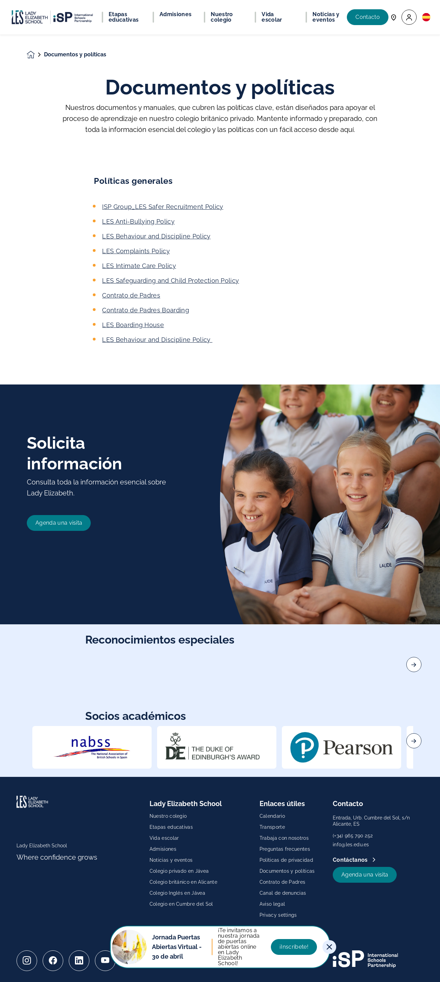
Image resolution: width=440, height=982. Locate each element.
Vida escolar (164, 838)
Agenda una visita (364, 874)
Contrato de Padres (131, 295)
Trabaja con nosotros (284, 838)
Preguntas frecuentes (285, 849)
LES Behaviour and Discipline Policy (156, 236)
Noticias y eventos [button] (325, 17)
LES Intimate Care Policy (139, 265)
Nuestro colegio (168, 816)
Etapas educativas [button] (124, 17)
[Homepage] (35, 55)
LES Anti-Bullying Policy (138, 221)
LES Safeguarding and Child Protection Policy (170, 280)
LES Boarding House (133, 324)
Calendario (272, 816)
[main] (220, 508)
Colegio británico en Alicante (183, 882)
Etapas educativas (171, 827)
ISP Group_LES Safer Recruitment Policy (162, 206)
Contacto (367, 17)
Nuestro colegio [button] (222, 17)
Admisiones (163, 849)
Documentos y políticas (287, 871)
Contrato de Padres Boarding (145, 310)
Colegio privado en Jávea (179, 871)
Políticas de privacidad (286, 860)
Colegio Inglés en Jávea (177, 893)
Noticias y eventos (171, 860)
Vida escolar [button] (272, 17)
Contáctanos (351, 860)
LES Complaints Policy (136, 251)
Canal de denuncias (283, 893)
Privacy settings (278, 915)
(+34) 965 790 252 (353, 835)
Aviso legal (272, 904)
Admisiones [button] (175, 14)
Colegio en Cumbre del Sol (181, 904)
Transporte (272, 827)
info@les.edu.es (351, 844)
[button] (409, 17)
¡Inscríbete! (293, 947)
